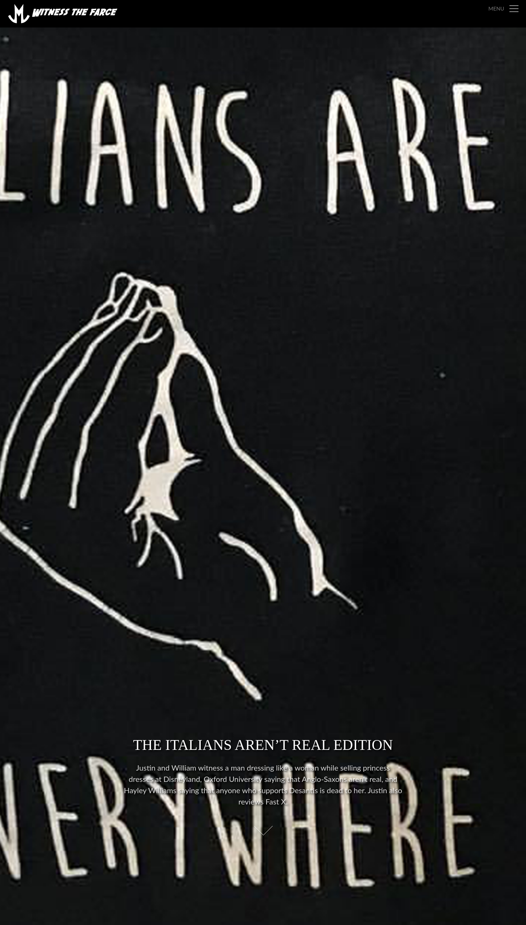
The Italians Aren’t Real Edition (263, 745)
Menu (496, 8)
